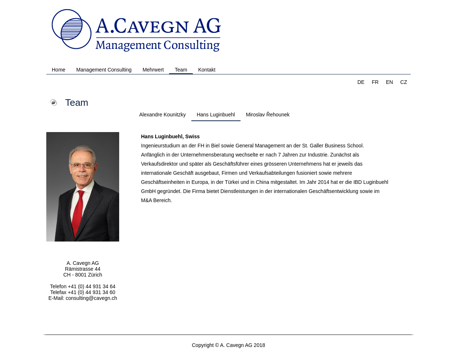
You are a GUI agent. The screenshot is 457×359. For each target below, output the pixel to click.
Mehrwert (153, 70)
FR (375, 82)
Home (58, 70)
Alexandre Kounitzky (162, 114)
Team (181, 70)
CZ (403, 82)
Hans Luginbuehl (216, 114)
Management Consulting (104, 70)
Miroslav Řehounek (268, 114)
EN (389, 82)
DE (361, 82)
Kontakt (206, 70)
